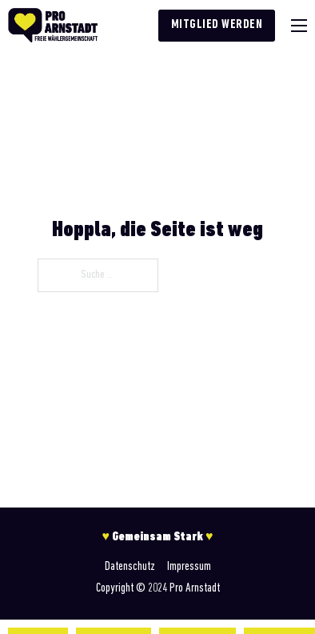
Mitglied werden (217, 24)
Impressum (189, 566)
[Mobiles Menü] (299, 25)
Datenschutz (130, 566)
